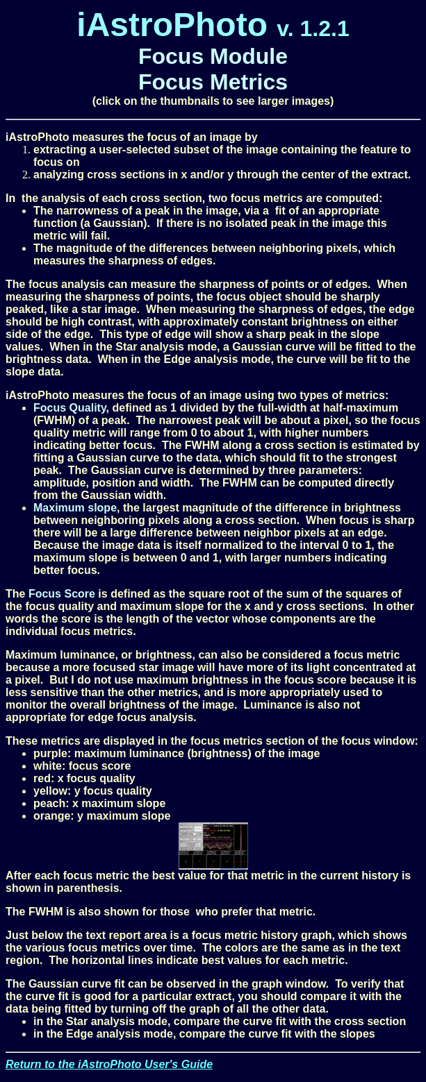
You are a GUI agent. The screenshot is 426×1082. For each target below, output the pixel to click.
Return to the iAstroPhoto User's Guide (109, 1064)
